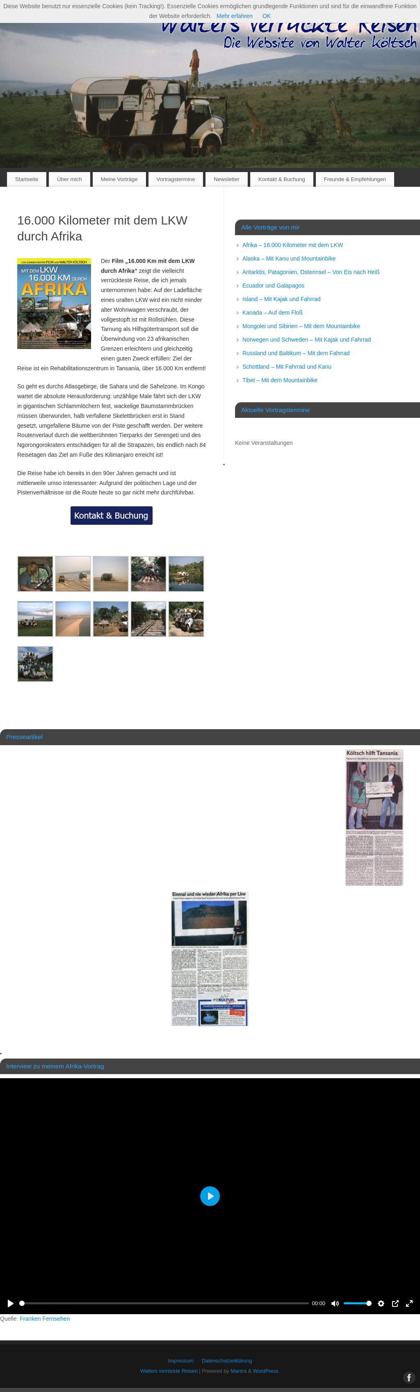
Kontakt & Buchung (281, 179)
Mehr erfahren (235, 16)
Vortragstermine (176, 179)
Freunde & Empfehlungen (355, 179)
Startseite (26, 179)
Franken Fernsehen (45, 1318)
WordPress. (266, 1371)
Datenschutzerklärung (227, 1361)
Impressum (181, 1361)
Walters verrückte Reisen (169, 1371)
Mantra (239, 1371)
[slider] (164, 1303)
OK (266, 16)
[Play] (10, 1303)
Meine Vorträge (118, 179)
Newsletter (227, 179)
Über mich (69, 179)
